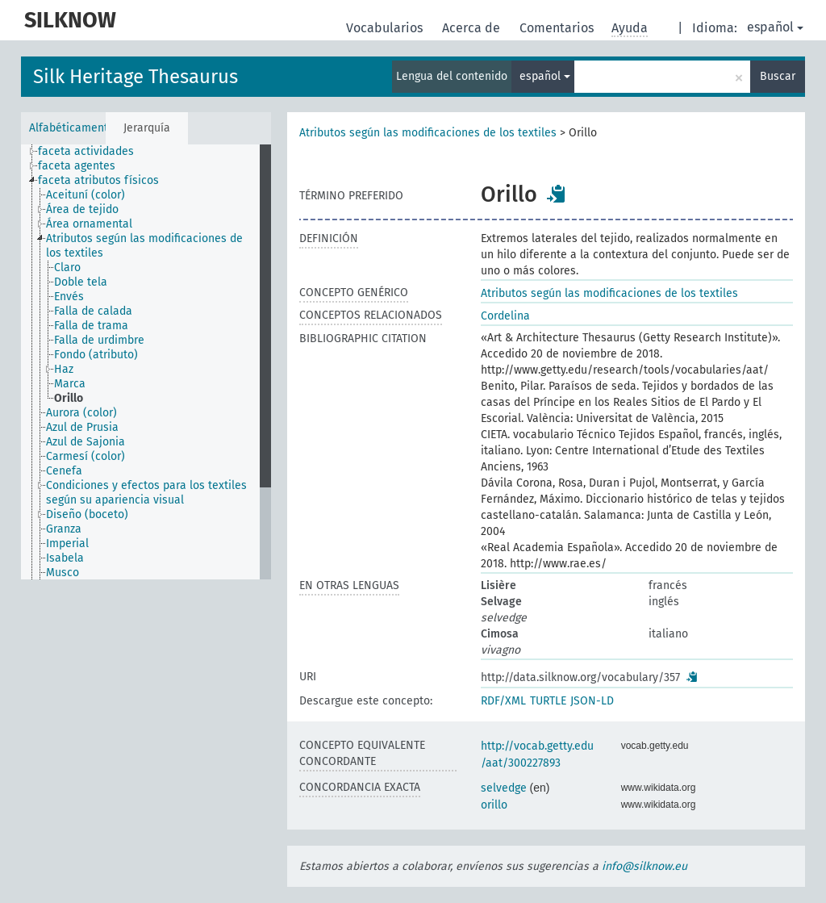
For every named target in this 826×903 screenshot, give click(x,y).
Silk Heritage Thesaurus (135, 76)
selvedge (504, 788)
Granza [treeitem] (63, 529)
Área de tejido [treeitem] (82, 209)
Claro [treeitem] (67, 267)
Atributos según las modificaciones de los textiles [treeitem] (144, 246)
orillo (494, 805)
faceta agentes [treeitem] (76, 166)
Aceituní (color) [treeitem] (85, 195)
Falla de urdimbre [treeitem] (99, 340)
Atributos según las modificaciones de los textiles (428, 133)
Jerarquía (146, 128)
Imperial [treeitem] (67, 543)
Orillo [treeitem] (68, 398)
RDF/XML (503, 701)
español (775, 27)
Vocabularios (386, 28)
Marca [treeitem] (70, 384)
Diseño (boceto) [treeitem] (87, 514)
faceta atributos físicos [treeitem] (98, 180)
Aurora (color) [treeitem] (81, 413)
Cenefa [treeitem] (64, 471)
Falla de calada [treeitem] (93, 311)
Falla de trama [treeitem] (91, 325)
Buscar (777, 76)
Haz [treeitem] (63, 369)
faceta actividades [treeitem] (86, 151)
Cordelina (505, 316)
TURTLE (548, 701)
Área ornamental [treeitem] (89, 224)
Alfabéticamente (67, 128)
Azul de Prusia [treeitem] (82, 427)
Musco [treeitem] (62, 572)
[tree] (146, 361)
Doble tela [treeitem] (80, 282)
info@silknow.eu (644, 866)
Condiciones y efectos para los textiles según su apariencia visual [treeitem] (146, 493)
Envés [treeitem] (69, 296)
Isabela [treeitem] (65, 558)
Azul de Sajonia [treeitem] (85, 442)
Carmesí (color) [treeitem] (85, 456)
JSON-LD (592, 701)
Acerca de (472, 28)
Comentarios (558, 28)
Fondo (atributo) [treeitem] (96, 355)
